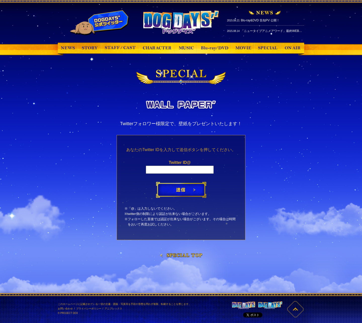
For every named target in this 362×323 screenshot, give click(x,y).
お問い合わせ (65, 308)
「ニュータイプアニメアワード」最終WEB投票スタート (279, 31)
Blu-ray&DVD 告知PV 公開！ (260, 20)
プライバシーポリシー (88, 308)
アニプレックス (113, 308)
